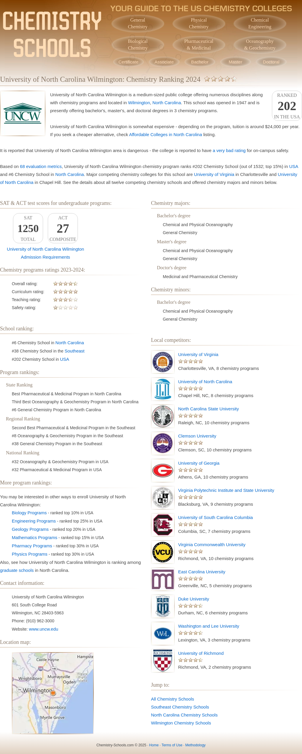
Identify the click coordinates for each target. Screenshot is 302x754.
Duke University (193, 598)
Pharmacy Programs (32, 545)
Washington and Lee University (208, 626)
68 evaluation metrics (41, 166)
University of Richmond (201, 653)
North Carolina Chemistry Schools (184, 714)
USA (293, 166)
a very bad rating (229, 150)
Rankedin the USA (287, 106)
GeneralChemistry (138, 23)
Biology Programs (29, 512)
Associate (164, 61)
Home (154, 745)
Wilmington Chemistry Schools (181, 722)
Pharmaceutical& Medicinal (199, 44)
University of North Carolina (205, 381)
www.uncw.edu (43, 628)
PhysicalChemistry (199, 23)
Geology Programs (30, 529)
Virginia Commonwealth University (211, 544)
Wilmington (139, 102)
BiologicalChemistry (138, 44)
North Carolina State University (208, 408)
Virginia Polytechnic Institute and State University (226, 490)
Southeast (75, 350)
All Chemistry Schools (172, 698)
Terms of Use (172, 745)
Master (235, 61)
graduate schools (17, 570)
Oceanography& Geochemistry (259, 44)
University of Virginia (214, 174)
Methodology (195, 745)
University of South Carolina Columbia (215, 517)
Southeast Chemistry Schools (180, 706)
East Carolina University (201, 571)
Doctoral (271, 61)
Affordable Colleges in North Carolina (165, 134)
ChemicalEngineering (259, 23)
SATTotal (28, 228)
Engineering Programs (34, 520)
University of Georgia (198, 463)
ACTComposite (63, 228)
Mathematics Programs (34, 537)
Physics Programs (29, 553)
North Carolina (166, 102)
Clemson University (197, 435)
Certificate (129, 61)
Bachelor (200, 61)
